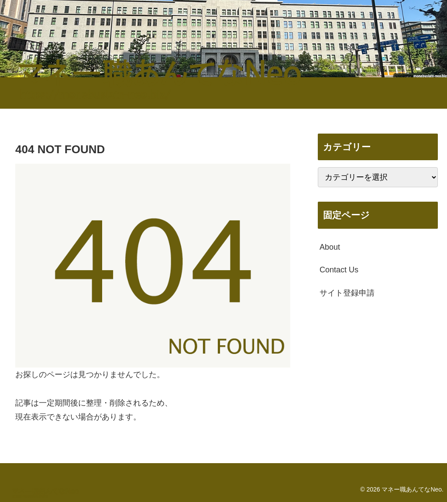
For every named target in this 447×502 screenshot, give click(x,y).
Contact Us (339, 269)
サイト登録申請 (347, 293)
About (330, 247)
